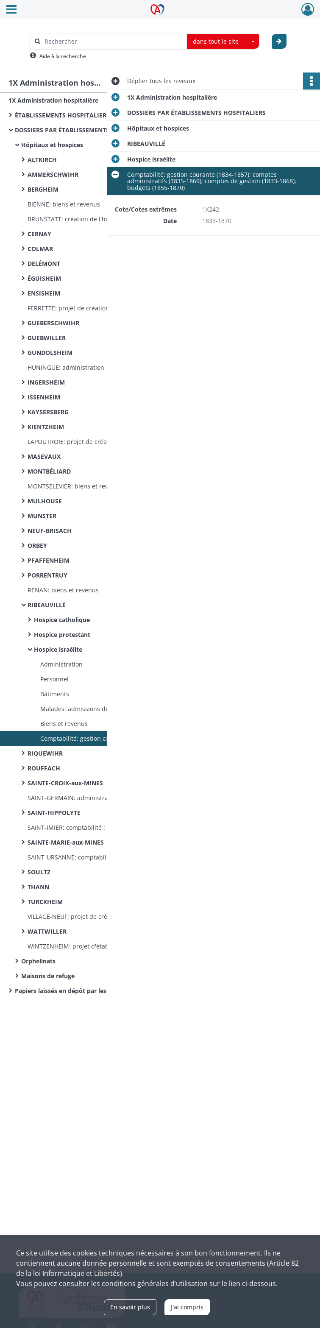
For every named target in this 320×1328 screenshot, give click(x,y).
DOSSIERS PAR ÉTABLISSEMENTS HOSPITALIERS (84, 130)
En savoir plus (130, 1307)
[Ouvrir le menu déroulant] (11, 10)
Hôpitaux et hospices (52, 145)
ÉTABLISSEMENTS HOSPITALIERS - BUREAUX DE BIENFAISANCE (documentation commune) (99, 115)
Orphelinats (38, 961)
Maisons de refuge (48, 976)
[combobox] (223, 41)
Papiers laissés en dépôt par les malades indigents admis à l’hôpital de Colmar (99, 991)
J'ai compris (187, 1307)
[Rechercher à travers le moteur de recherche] (113, 41)
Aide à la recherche (62, 56)
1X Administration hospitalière (53, 100)
